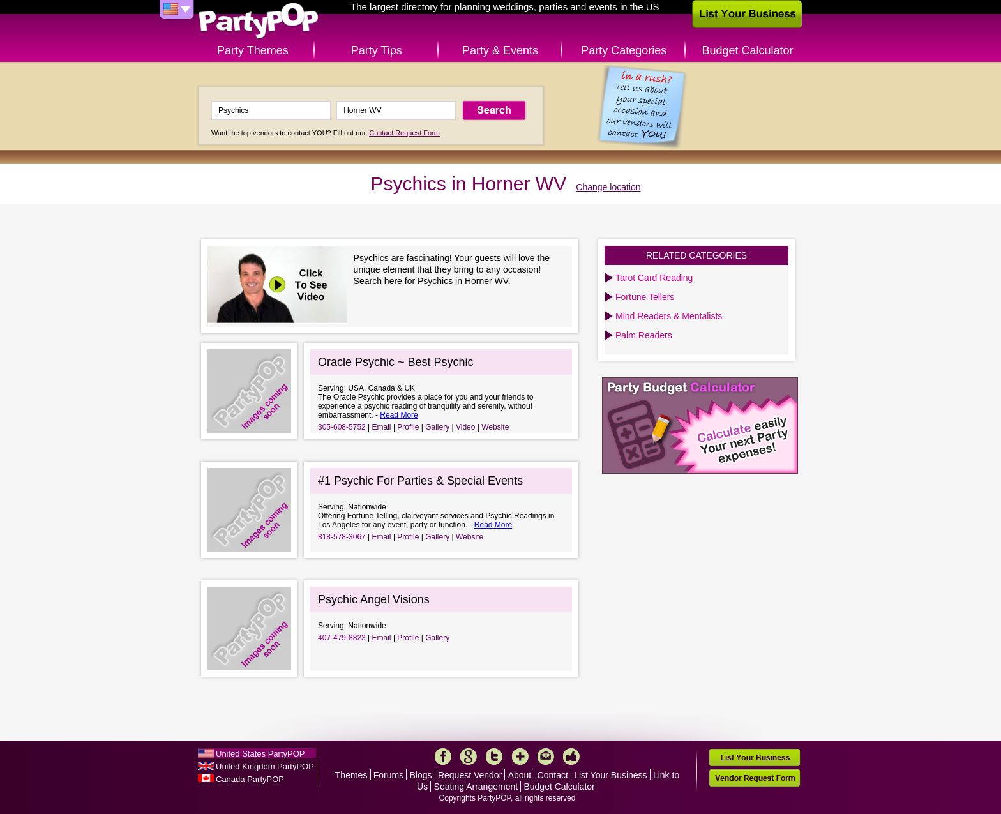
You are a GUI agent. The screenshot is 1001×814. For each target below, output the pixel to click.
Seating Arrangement (476, 786)
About (520, 775)
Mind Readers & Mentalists (668, 316)
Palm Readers (643, 335)
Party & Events (500, 50)
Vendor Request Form (755, 778)
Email (381, 427)
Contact (553, 775)
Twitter (494, 756)
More (520, 756)
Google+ (468, 756)
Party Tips (376, 50)
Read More (399, 415)
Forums (388, 775)
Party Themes (253, 50)
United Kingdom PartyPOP (265, 766)
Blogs (421, 775)
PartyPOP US (258, 21)
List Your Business (610, 775)
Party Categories (623, 50)
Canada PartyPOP (250, 779)
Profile (408, 427)
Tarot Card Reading (654, 278)
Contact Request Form (404, 133)
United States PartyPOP (260, 753)
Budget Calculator (748, 50)
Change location (608, 187)
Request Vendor (470, 775)
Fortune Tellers (644, 297)
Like (571, 756)
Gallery (437, 427)
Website (495, 427)
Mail (546, 756)
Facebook (443, 756)
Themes (351, 775)
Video (465, 427)
